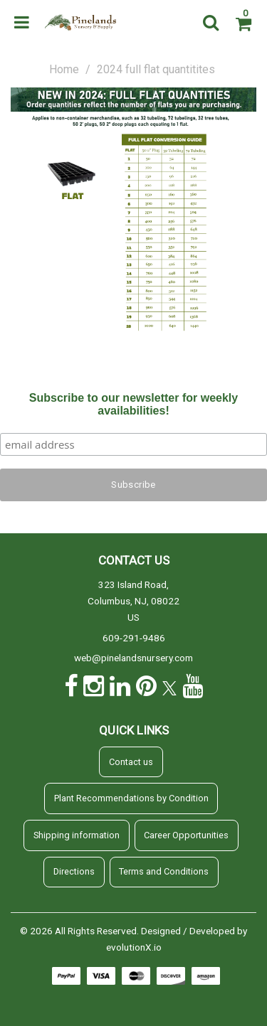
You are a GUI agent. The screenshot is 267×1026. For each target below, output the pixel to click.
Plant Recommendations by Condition (131, 798)
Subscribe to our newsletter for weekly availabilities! (133, 404)
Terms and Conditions (164, 871)
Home (64, 69)
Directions (74, 871)
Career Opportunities (186, 835)
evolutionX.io (134, 947)
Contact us (131, 762)
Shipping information (76, 835)
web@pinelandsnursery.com (133, 657)
